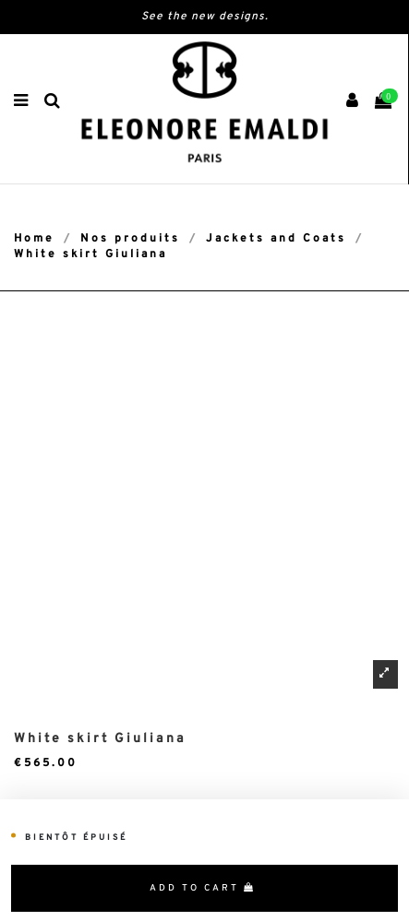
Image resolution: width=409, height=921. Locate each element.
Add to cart (203, 888)
